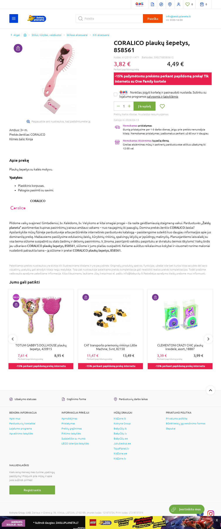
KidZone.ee (120, 453)
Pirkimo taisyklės (71, 433)
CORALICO (37, 201)
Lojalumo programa (20, 428)
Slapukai (171, 428)
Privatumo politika (176, 418)
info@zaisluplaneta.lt (178, 16)
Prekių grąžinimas (72, 428)
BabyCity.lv (120, 433)
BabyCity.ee (121, 438)
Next (208, 339)
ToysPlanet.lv (121, 448)
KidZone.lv (120, 458)
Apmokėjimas (69, 418)
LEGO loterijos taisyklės (75, 443)
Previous (12, 339)
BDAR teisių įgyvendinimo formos (185, 423)
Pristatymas (68, 423)
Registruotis (32, 490)
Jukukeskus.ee (122, 443)
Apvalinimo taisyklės (21, 433)
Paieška (152, 18)
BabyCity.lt (120, 428)
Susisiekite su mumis (73, 438)
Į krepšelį (144, 106)
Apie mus (14, 418)
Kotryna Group (122, 423)
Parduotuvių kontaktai (22, 423)
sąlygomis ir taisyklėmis (162, 96)
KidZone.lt (120, 418)
